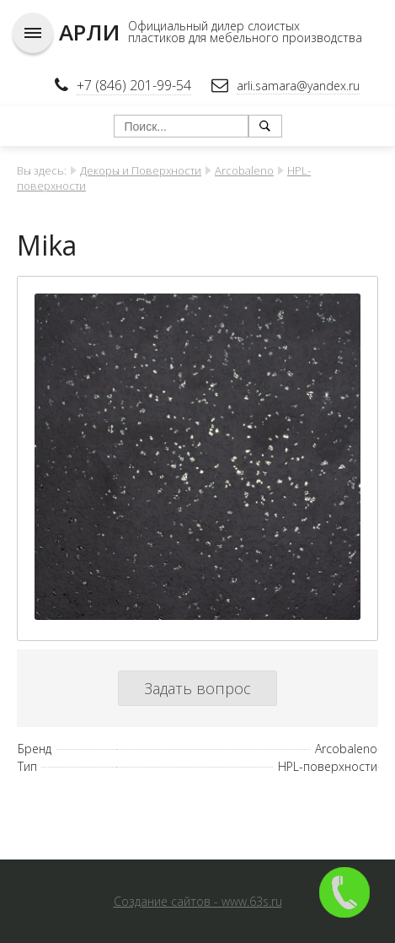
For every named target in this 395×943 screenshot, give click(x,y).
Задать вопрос (197, 688)
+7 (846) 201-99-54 (134, 85)
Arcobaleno (244, 170)
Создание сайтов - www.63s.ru (198, 901)
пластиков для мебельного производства (245, 38)
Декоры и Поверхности (140, 170)
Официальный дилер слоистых (214, 26)
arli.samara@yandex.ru (298, 86)
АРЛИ (89, 32)
